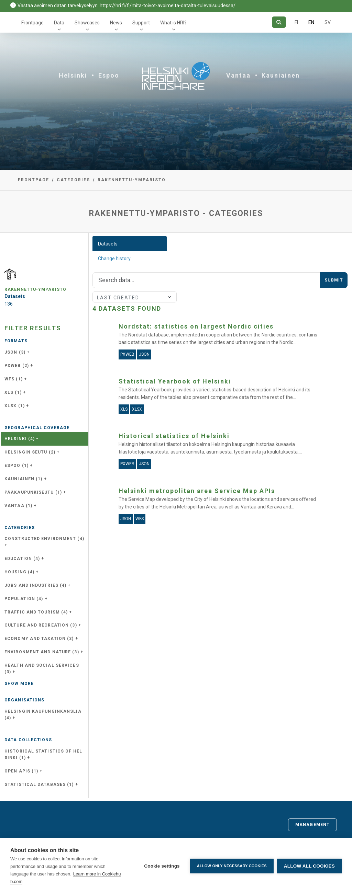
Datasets (108, 244)
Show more (19, 683)
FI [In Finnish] (296, 22)
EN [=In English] (311, 22)
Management (312, 824)
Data (59, 22)
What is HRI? (173, 22)
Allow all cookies (309, 866)
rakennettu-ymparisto (132, 179)
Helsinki (73, 75)
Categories (73, 179)
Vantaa (238, 75)
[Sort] (134, 296)
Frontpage (32, 22)
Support (141, 22)
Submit (333, 280)
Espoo (108, 75)
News (116, 22)
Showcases (87, 22)
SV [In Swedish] (327, 22)
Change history (114, 258)
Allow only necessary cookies (232, 866)
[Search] (279, 22)
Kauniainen (281, 75)
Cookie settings (162, 866)
